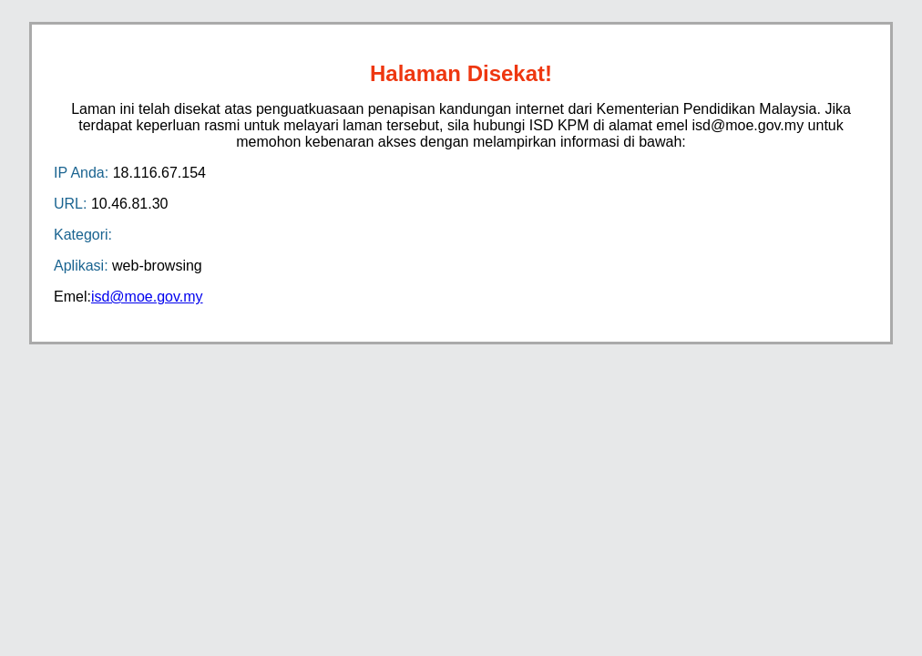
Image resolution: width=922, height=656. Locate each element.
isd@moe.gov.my (147, 296)
